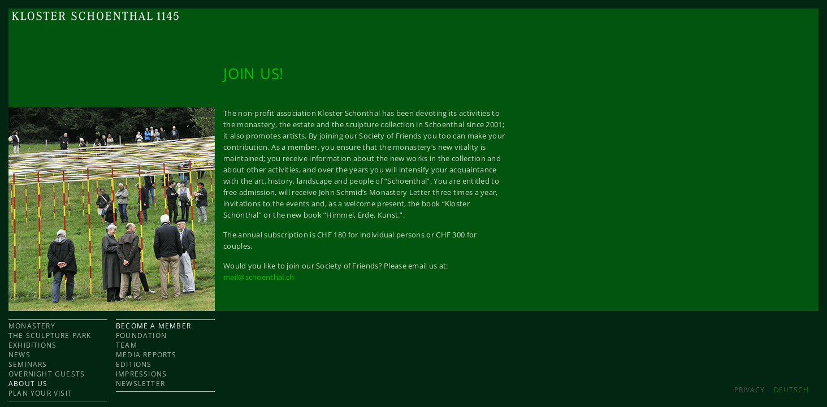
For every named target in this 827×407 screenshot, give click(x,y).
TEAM (126, 345)
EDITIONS (134, 364)
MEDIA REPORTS (146, 355)
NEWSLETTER (140, 383)
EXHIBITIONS (32, 345)
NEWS (19, 355)
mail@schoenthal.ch (258, 277)
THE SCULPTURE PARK (50, 335)
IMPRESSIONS (141, 374)
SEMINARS (27, 364)
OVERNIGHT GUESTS (46, 374)
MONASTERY (31, 326)
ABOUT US (28, 383)
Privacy (749, 390)
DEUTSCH (791, 390)
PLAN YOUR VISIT (40, 393)
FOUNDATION (141, 335)
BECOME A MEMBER (153, 326)
